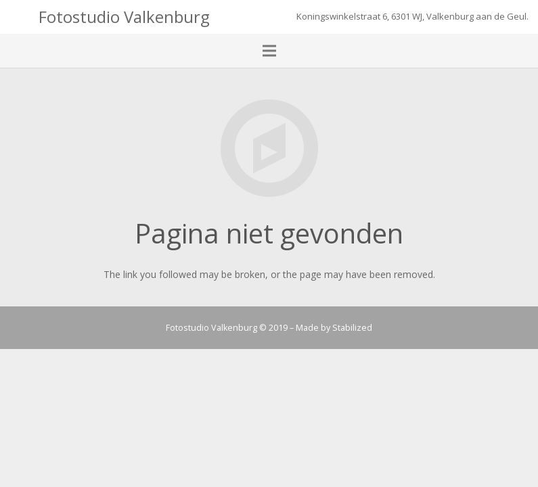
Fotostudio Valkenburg (124, 16)
